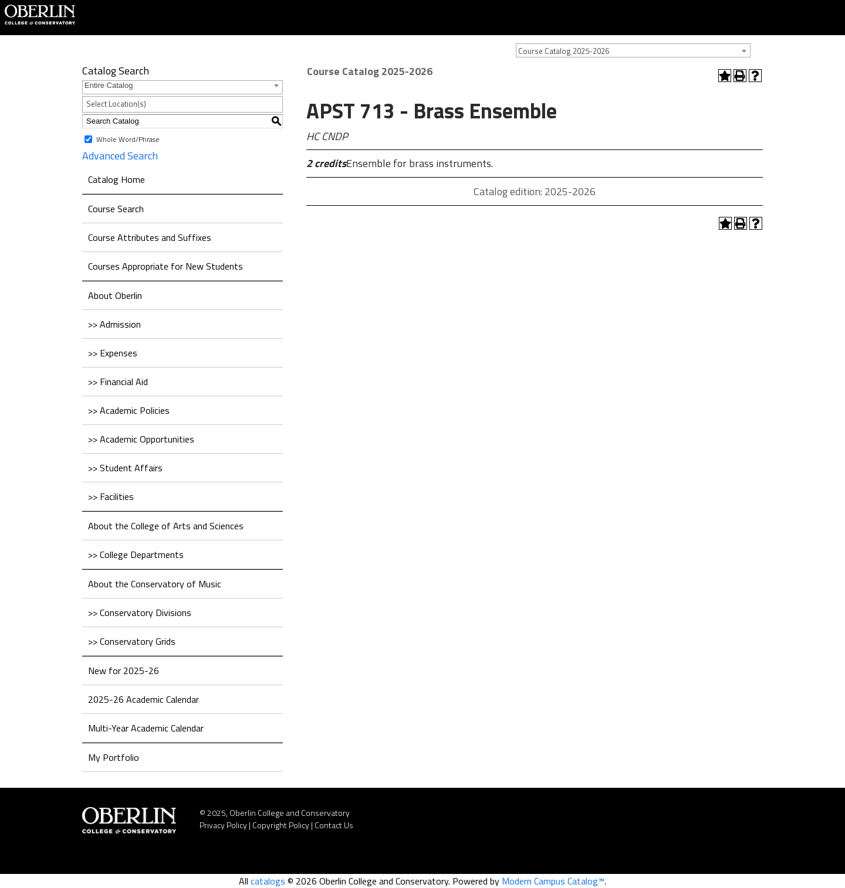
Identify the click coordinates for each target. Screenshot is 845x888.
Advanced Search (120, 156)
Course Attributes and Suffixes (149, 237)
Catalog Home (116, 179)
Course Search (116, 209)
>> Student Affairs (125, 468)
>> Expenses (112, 353)
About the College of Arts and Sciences (166, 526)
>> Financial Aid (118, 382)
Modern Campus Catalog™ (553, 881)
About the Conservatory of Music (154, 584)
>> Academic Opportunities (141, 439)
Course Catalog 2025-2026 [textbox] (563, 51)
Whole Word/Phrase (128, 138)
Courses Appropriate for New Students (165, 266)
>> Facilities (111, 496)
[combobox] (633, 50)
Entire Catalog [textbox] (108, 85)
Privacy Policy (223, 825)
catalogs (268, 881)
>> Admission (114, 324)
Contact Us (334, 825)
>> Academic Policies (129, 410)
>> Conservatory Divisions (139, 612)
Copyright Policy (280, 825)
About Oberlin (115, 295)
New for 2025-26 (123, 671)
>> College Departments (136, 554)
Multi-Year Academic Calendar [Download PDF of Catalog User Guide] (146, 728)
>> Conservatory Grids (131, 641)
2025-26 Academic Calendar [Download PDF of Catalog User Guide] (143, 699)
